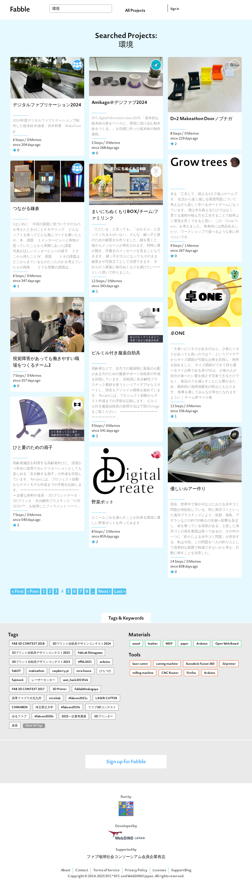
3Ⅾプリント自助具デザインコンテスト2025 (41, 653)
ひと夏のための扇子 (33, 447)
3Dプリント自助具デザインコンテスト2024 (81, 643)
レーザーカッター (43, 680)
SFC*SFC (112, 876)
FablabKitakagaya (86, 689)
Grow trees (199, 163)
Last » (120, 592)
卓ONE (177, 333)
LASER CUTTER (106, 698)
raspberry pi (60, 671)
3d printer (229, 664)
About (65, 870)
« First (18, 592)
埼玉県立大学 (44, 707)
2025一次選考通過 (74, 716)
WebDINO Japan (140, 876)
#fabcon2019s (70, 707)
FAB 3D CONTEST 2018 (28, 643)
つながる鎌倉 (26, 209)
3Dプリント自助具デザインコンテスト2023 (41, 662)
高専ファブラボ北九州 (26, 698)
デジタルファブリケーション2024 (47, 105)
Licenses (159, 870)
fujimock (18, 680)
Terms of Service (106, 870)
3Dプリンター (103, 716)
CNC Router (170, 673)
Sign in (174, 9)
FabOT (16, 671)
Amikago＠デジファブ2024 (119, 102)
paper (185, 643)
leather (153, 643)
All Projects (135, 11)
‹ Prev (33, 592)
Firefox (191, 673)
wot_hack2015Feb (75, 680)
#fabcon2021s (78, 698)
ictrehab (55, 698)
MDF (169, 643)
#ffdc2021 (85, 662)
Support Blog (181, 870)
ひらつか (105, 671)
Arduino (201, 643)
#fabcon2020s (44, 716)
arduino (105, 662)
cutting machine (167, 664)
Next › (104, 592)
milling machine (143, 673)
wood (136, 643)
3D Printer (59, 689)
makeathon (36, 671)
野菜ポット (103, 502)
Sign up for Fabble (126, 762)
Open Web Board (226, 643)
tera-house (84, 671)
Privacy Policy (136, 870)
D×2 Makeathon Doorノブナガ (201, 119)
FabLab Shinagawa (90, 653)
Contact (81, 870)
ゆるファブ (19, 716)
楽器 (15, 725)
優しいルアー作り (188, 489)
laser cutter (140, 664)
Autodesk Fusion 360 (200, 664)
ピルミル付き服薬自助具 (116, 353)
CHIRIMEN (20, 707)
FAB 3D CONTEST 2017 (28, 689)
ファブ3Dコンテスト (102, 707)
